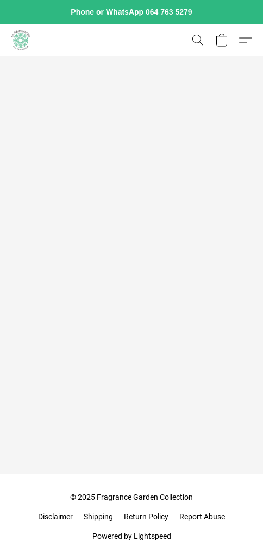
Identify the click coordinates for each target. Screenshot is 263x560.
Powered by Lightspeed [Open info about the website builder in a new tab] (131, 536)
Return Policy (146, 516)
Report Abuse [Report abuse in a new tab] (202, 516)
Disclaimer (55, 516)
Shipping (98, 516)
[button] (21, 40)
